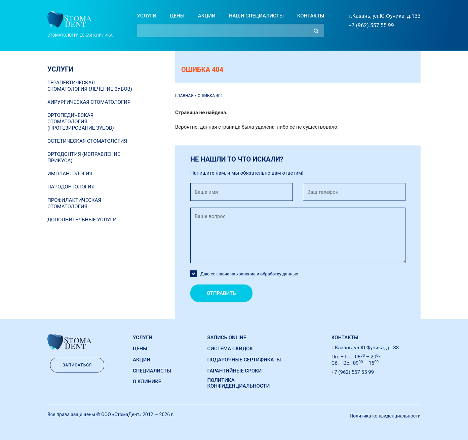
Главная (184, 95)
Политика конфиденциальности (238, 383)
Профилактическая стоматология (74, 203)
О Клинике (147, 382)
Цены (177, 16)
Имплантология (69, 174)
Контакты (310, 16)
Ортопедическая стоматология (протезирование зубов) (80, 121)
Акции (207, 16)
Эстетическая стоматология (87, 141)
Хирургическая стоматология (89, 102)
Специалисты (152, 371)
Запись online (226, 338)
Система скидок (230, 349)
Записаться (77, 365)
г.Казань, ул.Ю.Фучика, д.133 (385, 16)
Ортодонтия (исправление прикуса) (83, 157)
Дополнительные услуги (82, 220)
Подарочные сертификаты (244, 360)
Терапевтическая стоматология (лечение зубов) (89, 86)
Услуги (146, 16)
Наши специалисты (256, 16)
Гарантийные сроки (234, 371)
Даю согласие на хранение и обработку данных (249, 273)
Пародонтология (70, 187)
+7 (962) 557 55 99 (371, 25)
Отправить (221, 293)
